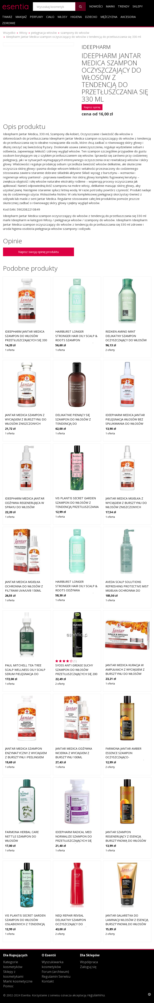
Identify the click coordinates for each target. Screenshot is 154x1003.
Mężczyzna (108, 17)
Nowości (96, 6)
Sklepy (138, 6)
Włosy (62, 17)
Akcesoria (128, 17)
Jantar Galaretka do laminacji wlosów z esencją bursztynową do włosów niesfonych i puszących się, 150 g (126, 924)
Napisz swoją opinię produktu (38, 252)
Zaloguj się (88, 967)
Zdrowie (8, 23)
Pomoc (8, 986)
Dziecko (91, 17)
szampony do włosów (75, 33)
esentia (15, 5)
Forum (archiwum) (55, 971)
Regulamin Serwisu (56, 976)
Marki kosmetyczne (17, 981)
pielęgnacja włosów (44, 33)
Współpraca (89, 962)
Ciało (50, 17)
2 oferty (110, 350)
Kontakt (48, 981)
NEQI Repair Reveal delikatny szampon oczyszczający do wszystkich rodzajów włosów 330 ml (72, 924)
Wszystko (9, 33)
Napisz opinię (92, 107)
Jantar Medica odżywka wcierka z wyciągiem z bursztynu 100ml (73, 753)
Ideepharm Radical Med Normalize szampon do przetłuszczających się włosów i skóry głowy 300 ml (75, 840)
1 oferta (9, 350)
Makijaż (21, 17)
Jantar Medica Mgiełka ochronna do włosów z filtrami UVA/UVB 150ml (24, 586)
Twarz (7, 17)
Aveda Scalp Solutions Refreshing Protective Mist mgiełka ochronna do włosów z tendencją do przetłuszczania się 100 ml (127, 590)
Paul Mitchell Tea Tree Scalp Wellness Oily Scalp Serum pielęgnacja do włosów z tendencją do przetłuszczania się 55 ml (25, 673)
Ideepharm (96, 46)
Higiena (76, 17)
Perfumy (36, 17)
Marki (110, 6)
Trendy (123, 6)
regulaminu (96, 995)
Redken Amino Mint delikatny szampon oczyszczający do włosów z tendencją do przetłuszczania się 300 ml (126, 340)
